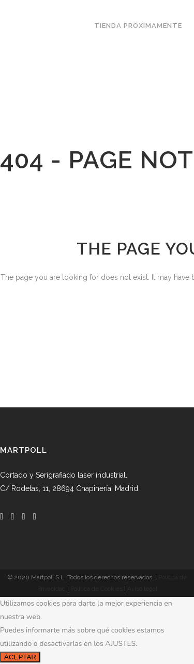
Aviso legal (142, 588)
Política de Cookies (96, 588)
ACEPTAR (20, 657)
